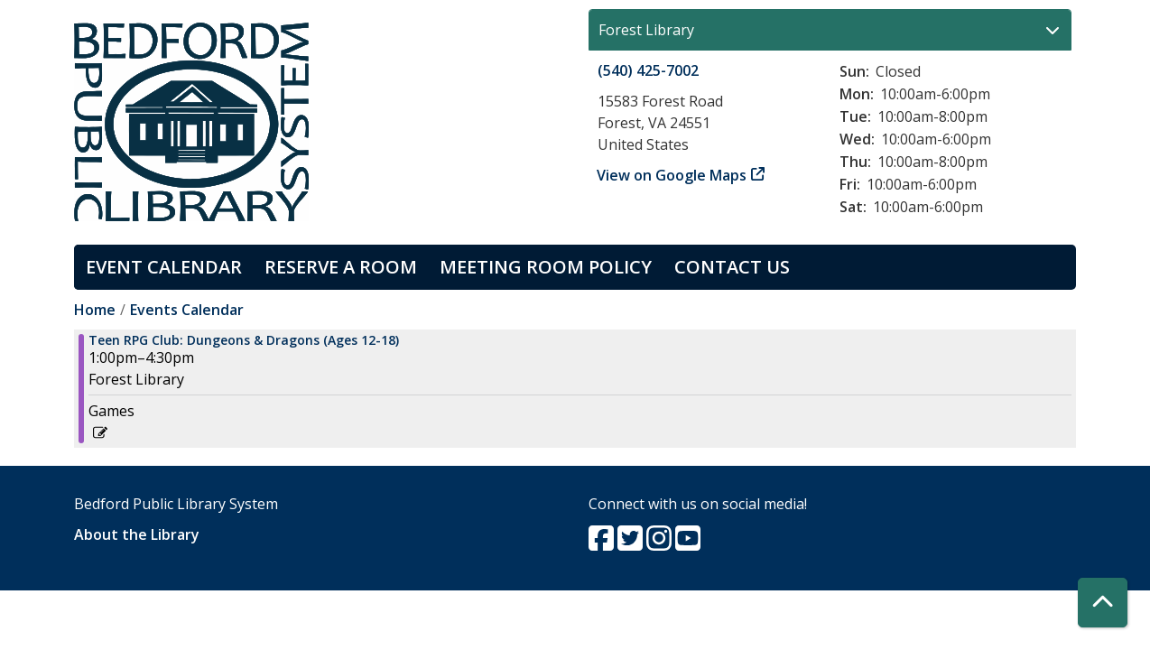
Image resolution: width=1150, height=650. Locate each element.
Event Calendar (164, 267)
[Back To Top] (1102, 602)
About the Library (136, 534)
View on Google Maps (672, 175)
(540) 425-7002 (648, 70)
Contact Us (732, 267)
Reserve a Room (340, 267)
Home (95, 310)
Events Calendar (187, 310)
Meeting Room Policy (546, 267)
